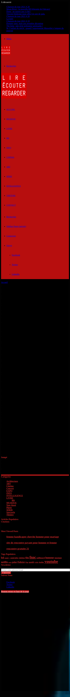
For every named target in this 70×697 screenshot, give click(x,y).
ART (8, 167)
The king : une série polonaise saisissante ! (24, 26)
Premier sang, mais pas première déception (24, 23)
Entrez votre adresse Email (12, 567)
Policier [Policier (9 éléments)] (21, 562)
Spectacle (10, 512)
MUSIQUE (10, 119)
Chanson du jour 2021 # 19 (18, 21)
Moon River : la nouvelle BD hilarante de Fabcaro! (28, 9)
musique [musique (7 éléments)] (58, 558)
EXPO (9, 491)
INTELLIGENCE (13, 186)
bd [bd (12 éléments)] (2, 557)
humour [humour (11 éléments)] (49, 557)
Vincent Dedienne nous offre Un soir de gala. (25, 14)
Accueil (4, 282)
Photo (9, 507)
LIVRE (9, 129)
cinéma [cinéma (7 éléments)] (22, 558)
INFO (8, 148)
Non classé (11, 505)
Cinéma (10, 157)
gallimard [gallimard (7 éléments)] (40, 558)
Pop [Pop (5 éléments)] (27, 562)
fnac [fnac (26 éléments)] (33, 557)
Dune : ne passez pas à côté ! (18, 11)
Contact (11, 205)
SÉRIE (9, 176)
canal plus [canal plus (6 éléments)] (14, 558)
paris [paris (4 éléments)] (9, 562)
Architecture (12, 481)
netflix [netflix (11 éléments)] (4, 562)
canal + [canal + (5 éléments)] (7, 558)
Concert (10, 488)
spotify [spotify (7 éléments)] (31, 562)
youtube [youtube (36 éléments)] (51, 561)
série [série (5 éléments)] (36, 562)
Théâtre (10, 196)
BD (7, 138)
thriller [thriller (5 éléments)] (41, 562)
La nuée (9, 19)
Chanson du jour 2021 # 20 (18, 7)
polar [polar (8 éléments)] (14, 562)
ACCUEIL (10, 109)
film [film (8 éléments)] (27, 558)
